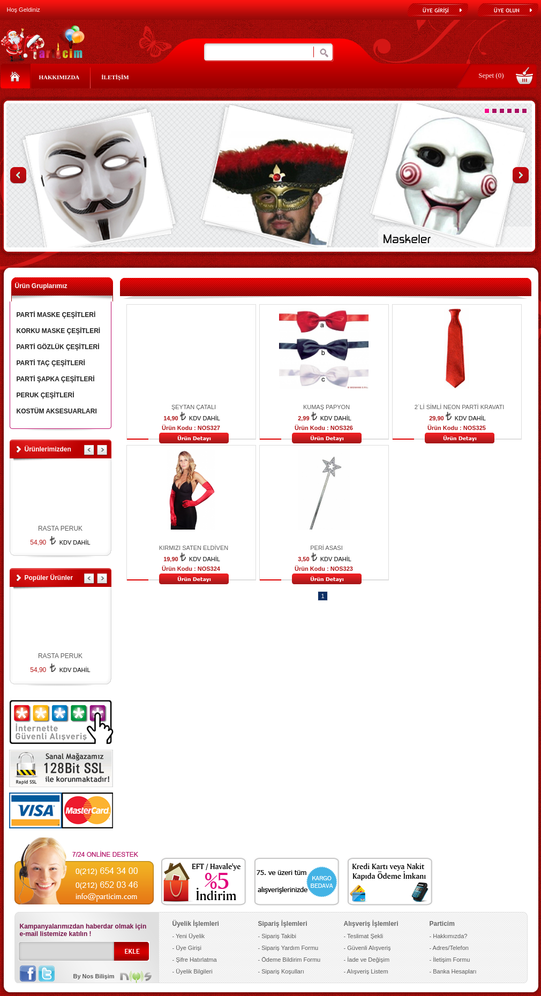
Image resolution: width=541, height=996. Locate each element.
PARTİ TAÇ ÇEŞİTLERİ (51, 363)
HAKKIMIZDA (59, 77)
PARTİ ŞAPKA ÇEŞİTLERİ (56, 379)
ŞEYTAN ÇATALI (193, 407)
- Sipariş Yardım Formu (288, 948)
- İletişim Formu (450, 959)
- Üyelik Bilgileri (192, 971)
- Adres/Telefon (449, 948)
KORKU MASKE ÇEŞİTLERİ (59, 331)
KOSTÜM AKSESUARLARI (57, 411)
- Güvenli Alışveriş (367, 948)
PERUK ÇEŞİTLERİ (45, 395)
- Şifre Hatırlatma (194, 959)
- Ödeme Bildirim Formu (289, 959)
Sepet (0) (491, 75)
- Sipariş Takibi (277, 936)
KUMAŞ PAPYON (326, 407)
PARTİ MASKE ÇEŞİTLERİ (56, 315)
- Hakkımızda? (449, 936)
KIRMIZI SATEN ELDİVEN (193, 548)
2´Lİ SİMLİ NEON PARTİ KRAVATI (460, 407)
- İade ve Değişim (367, 959)
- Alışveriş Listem (366, 971)
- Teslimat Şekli (364, 936)
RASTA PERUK (60, 528)
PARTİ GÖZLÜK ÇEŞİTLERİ (58, 347)
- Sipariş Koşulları (281, 971)
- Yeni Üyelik (188, 936)
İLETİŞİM (115, 77)
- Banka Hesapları (453, 971)
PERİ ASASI (326, 548)
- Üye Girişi (186, 948)
